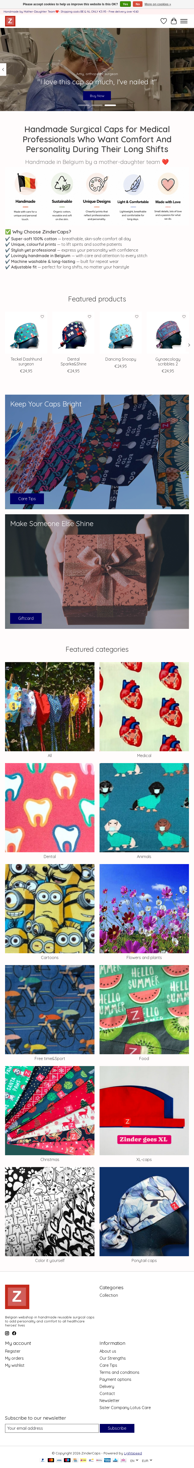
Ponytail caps (144, 1260)
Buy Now (97, 95)
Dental (50, 856)
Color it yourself (50, 1260)
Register (12, 1351)
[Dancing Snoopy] (121, 333)
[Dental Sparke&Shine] (73, 333)
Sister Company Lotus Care (125, 1407)
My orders (14, 1358)
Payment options (115, 1379)
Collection (109, 1295)
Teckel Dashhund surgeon (26, 361)
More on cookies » (158, 4)
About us (108, 1351)
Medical (144, 755)
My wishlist (15, 1365)
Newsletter (109, 1400)
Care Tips (108, 1365)
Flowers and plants (144, 957)
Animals (144, 856)
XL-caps (144, 1159)
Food (144, 1058)
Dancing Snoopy (120, 359)
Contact (107, 1393)
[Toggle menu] (184, 21)
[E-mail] (52, 1428)
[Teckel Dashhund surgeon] (26, 333)
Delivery (107, 1386)
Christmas (49, 1159)
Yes (125, 4)
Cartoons (50, 957)
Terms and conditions (119, 1372)
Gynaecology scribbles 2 (167, 361)
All (50, 755)
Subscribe (117, 1428)
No (138, 4)
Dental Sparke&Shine (73, 361)
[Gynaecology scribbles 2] (168, 333)
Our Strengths (113, 1358)
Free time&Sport (50, 1058)
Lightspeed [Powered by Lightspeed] (133, 1453)
